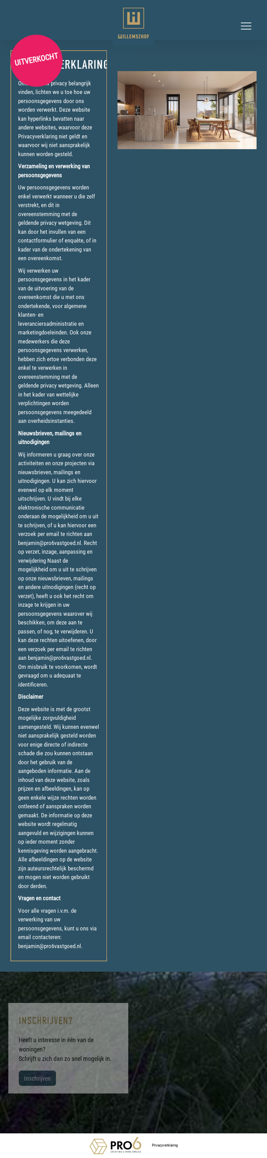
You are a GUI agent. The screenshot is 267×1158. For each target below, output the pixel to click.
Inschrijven (37, 1078)
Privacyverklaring (165, 1145)
